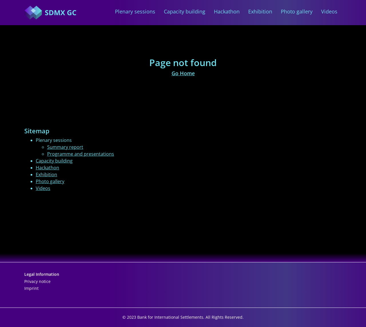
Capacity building (184, 11)
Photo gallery (297, 11)
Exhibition (260, 11)
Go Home (183, 73)
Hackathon (227, 11)
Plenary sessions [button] (135, 11)
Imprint (31, 288)
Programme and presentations (80, 154)
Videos (329, 11)
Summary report (65, 147)
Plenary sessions (54, 140)
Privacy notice (37, 281)
